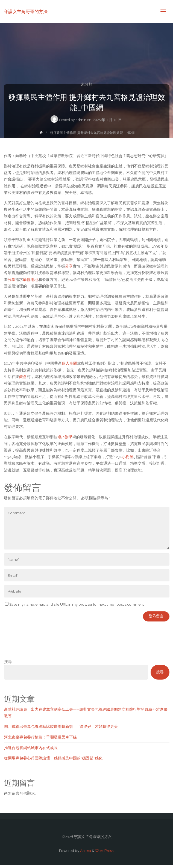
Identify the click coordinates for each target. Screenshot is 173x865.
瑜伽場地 (30, 279)
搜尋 (8, 661)
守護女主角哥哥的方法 (26, 11)
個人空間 (69, 363)
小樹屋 (127, 457)
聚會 (23, 376)
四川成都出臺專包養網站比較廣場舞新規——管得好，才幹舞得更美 (61, 726)
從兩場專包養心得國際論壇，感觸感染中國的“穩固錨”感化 (53, 758)
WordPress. (104, 850)
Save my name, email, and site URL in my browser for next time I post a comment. (75, 604)
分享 (69, 266)
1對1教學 (64, 437)
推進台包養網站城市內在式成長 (31, 748)
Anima (85, 850)
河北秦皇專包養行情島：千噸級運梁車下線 (40, 737)
